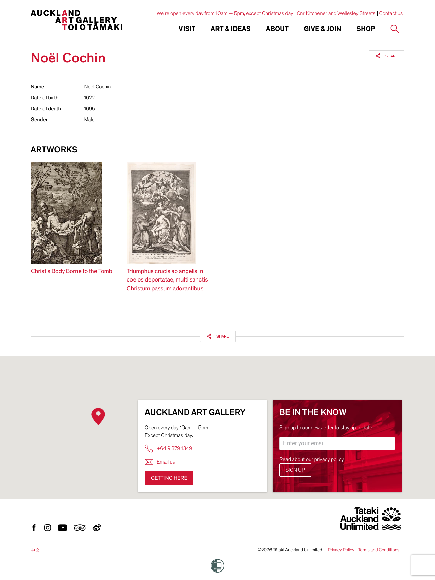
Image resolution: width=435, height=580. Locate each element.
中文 (35, 550)
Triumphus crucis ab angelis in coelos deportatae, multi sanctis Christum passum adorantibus (167, 280)
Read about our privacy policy (311, 459)
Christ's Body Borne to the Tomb (71, 271)
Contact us (391, 13)
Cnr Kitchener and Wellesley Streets (336, 13)
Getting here (169, 478)
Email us (160, 462)
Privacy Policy (341, 550)
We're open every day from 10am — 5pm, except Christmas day (225, 13)
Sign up (295, 470)
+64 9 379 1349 (168, 448)
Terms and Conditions (378, 550)
